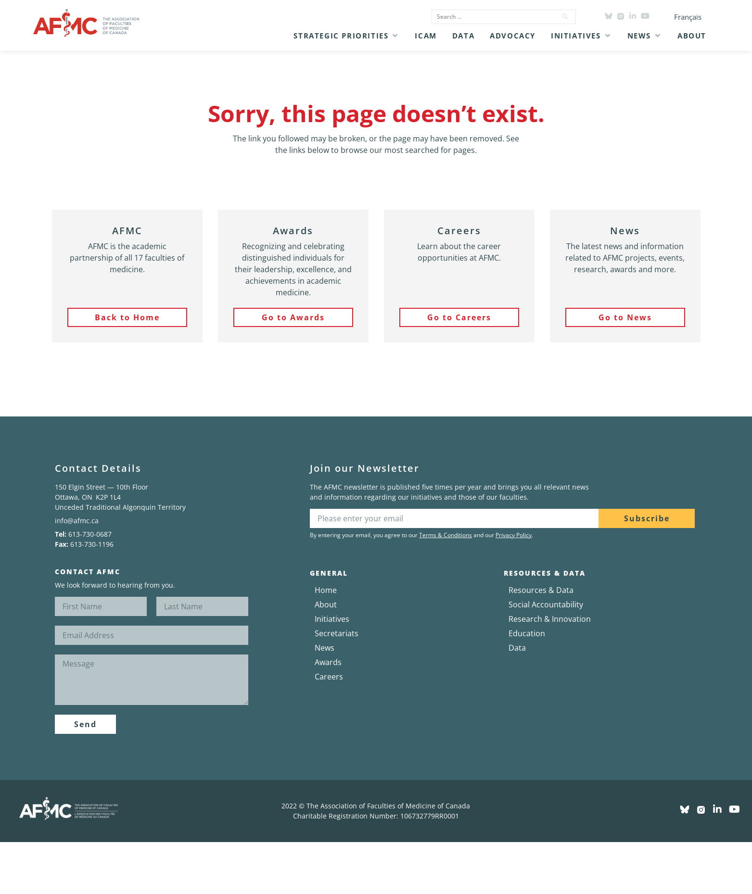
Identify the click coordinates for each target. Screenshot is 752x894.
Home (326, 590)
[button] (346, 35)
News (324, 648)
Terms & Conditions (445, 535)
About (326, 604)
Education (527, 633)
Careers (329, 676)
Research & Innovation (550, 619)
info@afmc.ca (77, 520)
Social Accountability (546, 604)
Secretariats (336, 633)
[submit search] (565, 17)
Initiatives (332, 619)
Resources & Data (541, 590)
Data (517, 648)
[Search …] (491, 17)
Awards (328, 662)
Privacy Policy (514, 535)
